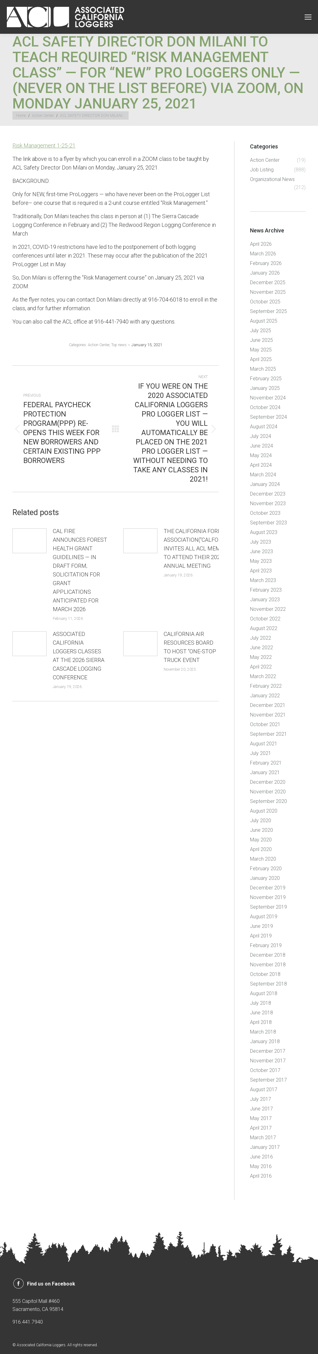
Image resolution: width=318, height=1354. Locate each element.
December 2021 (267, 705)
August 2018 (263, 993)
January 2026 (265, 273)
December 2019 (267, 888)
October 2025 (265, 302)
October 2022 (265, 619)
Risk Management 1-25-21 (43, 145)
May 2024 (261, 455)
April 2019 (261, 936)
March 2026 (263, 254)
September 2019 (268, 907)
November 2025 (268, 292)
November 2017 (268, 1061)
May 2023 (261, 561)
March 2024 (263, 475)
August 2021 (263, 744)
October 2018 (265, 974)
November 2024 (268, 398)
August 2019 (263, 917)
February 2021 (266, 763)
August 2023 (263, 532)
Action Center (98, 345)
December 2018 (267, 955)
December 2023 (267, 494)
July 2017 (260, 1099)
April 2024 (261, 465)
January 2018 (265, 1041)
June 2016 (261, 1157)
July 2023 (260, 542)
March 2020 (263, 859)
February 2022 (266, 686)
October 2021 (265, 724)
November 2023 (268, 503)
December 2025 (267, 282)
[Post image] (29, 540)
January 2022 (265, 696)
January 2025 (265, 388)
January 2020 (265, 878)
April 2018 (261, 1022)
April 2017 (261, 1128)
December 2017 (267, 1051)
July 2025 (260, 330)
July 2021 (260, 753)
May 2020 (261, 840)
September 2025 (268, 311)
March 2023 (263, 580)
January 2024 (265, 484)
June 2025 (261, 340)
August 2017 (263, 1089)
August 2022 (263, 628)
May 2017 (261, 1118)
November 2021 (268, 715)
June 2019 (261, 926)
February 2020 (266, 868)
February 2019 (266, 945)
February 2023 (266, 590)
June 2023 (261, 551)
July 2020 (260, 820)
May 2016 (261, 1166)
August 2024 (263, 427)
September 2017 (268, 1080)
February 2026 (266, 263)
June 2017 (261, 1109)
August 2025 (263, 321)
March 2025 (263, 369)
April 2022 (261, 667)
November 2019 (268, 897)
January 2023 (265, 599)
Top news (119, 345)
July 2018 (260, 1003)
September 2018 (268, 984)
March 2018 (263, 1032)
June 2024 (261, 446)
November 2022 (268, 609)
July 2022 (260, 638)
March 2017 (263, 1137)
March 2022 (263, 676)
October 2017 (265, 1070)
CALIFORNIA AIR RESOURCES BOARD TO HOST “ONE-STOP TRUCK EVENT (190, 647)
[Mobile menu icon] (308, 17)
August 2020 (263, 811)
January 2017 (265, 1147)
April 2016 (261, 1176)
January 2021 (265, 772)
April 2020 (261, 849)
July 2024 (260, 436)
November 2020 (268, 792)
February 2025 (266, 379)
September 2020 (268, 801)
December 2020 (267, 782)
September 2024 (268, 417)
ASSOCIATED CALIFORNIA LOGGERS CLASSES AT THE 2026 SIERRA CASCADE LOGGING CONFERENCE (78, 656)
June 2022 (261, 648)
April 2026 (261, 244)
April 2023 (261, 571)
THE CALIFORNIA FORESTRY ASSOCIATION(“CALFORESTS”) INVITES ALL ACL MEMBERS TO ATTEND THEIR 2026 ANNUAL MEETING (201, 548)
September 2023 (268, 523)
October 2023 (265, 513)
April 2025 (261, 359)
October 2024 (265, 407)
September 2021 (268, 734)
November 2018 (268, 965)
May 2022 (261, 657)
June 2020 (261, 830)
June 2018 (261, 1013)
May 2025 (261, 350)
